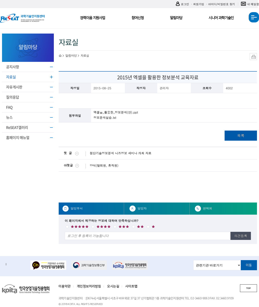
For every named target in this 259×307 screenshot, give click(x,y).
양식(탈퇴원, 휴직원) (104, 165)
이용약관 (64, 286)
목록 (240, 135)
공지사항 (12, 67)
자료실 (11, 77)
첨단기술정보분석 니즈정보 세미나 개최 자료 (120, 153)
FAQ (9, 107)
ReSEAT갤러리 (17, 127)
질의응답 (12, 97)
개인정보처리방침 (89, 286)
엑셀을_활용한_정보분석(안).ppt (115, 112)
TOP (248, 288)
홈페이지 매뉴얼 (17, 137)
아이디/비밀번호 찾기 (221, 4)
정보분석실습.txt (104, 117)
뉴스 (9, 117)
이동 (249, 265)
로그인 (182, 4)
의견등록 (240, 235)
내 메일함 (250, 4)
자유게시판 (14, 87)
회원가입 (198, 4)
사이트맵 (131, 286)
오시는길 (113, 286)
